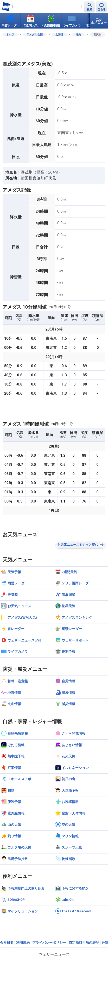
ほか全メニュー (99, 21)
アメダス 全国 (35, 34)
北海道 (59, 34)
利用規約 (23, 943)
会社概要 (7, 943)
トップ (10, 34)
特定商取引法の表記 (84, 943)
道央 (78, 34)
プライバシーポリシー (49, 943)
